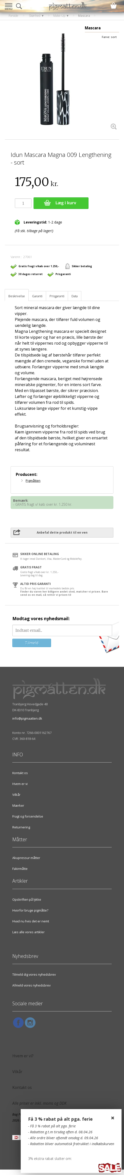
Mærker (18, 805)
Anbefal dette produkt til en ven (62, 532)
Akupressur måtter (26, 858)
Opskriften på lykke (26, 899)
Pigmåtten (33, 480)
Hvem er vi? (23, 1056)
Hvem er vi (20, 784)
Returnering (21, 827)
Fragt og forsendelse (27, 816)
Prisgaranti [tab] (57, 296)
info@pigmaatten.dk (27, 718)
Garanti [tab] (37, 296)
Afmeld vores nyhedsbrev (31, 985)
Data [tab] (74, 296)
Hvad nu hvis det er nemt (30, 921)
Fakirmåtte (20, 868)
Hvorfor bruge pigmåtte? (30, 910)
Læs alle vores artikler (28, 932)
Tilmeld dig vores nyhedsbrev (34, 974)
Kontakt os (20, 773)
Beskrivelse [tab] (16, 296)
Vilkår (16, 794)
